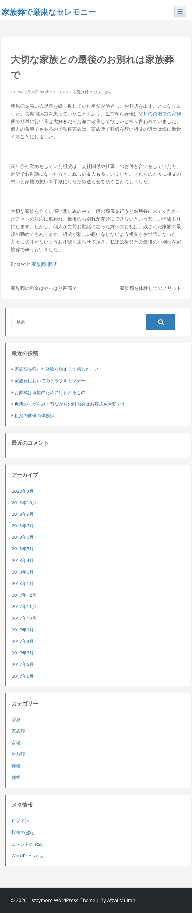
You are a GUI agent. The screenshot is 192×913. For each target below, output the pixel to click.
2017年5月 (23, 676)
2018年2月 (23, 572)
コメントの (27, 844)
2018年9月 (23, 514)
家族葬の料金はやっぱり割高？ (44, 288)
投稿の (23, 832)
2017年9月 (23, 630)
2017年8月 (23, 641)
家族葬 (39, 264)
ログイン (20, 821)
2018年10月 (24, 502)
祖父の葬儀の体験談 (34, 415)
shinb (50, 91)
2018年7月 (23, 525)
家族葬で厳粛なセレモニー (49, 11)
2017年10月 (24, 618)
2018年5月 (23, 548)
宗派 (16, 719)
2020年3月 (23, 491)
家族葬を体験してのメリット (150, 288)
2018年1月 (23, 583)
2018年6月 (23, 537)
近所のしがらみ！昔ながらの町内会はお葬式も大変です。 (72, 404)
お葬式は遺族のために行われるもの (49, 392)
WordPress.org (27, 855)
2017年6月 (23, 664)
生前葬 (18, 754)
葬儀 (16, 766)
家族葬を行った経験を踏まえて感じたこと (56, 369)
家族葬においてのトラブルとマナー (49, 380)
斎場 (16, 742)
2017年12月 (24, 595)
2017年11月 (24, 606)
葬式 (52, 264)
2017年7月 (23, 653)
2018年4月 (23, 560)
